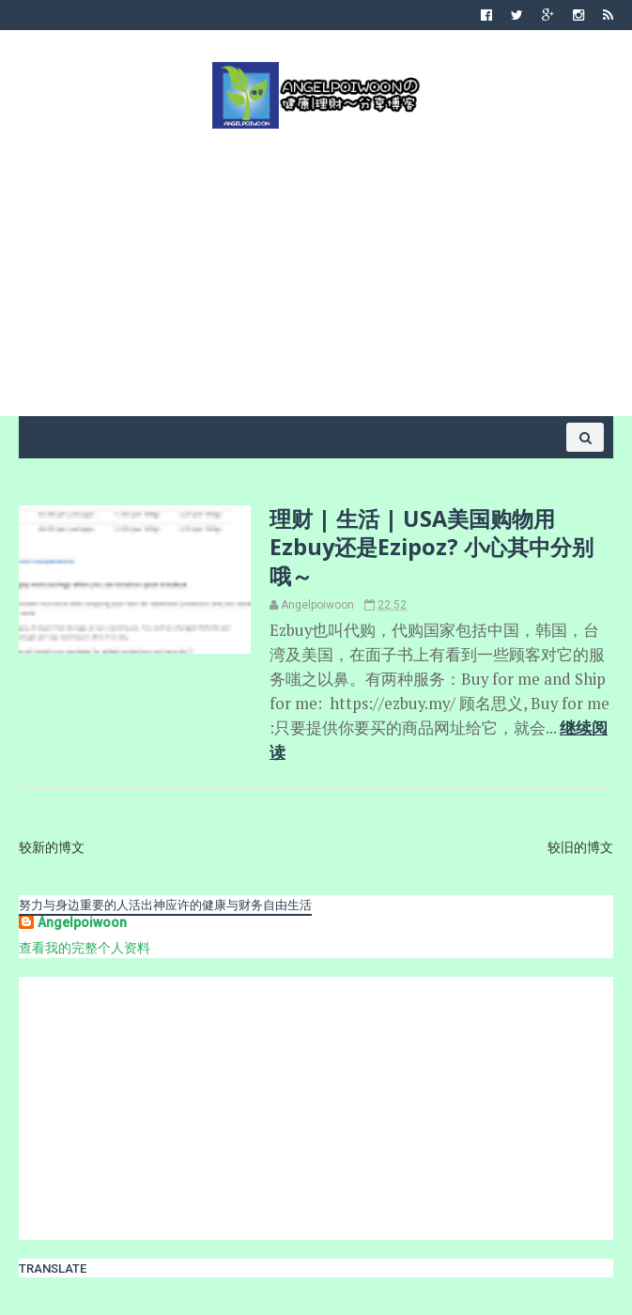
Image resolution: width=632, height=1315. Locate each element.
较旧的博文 (580, 847)
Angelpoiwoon (82, 922)
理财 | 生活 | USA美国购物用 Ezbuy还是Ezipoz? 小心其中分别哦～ (431, 547)
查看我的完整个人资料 (84, 947)
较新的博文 (52, 847)
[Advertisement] (316, 270)
